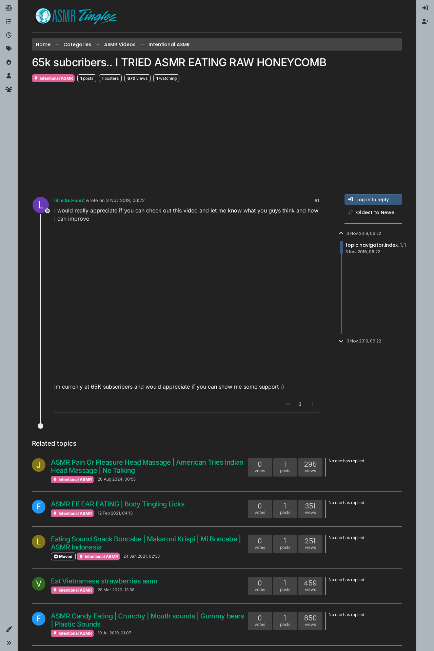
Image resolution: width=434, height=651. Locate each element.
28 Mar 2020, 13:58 (116, 589)
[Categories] (9, 21)
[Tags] (9, 48)
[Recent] (9, 35)
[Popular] (9, 62)
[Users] (9, 76)
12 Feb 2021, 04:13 (115, 513)
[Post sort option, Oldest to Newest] (373, 212)
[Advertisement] (217, 138)
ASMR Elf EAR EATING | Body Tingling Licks (118, 504)
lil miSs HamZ (69, 200)
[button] (9, 629)
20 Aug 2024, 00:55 (117, 479)
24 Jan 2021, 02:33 (141, 556)
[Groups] (9, 89)
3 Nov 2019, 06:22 (125, 200)
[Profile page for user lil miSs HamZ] (41, 205)
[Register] (425, 21)
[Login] (425, 8)
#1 (317, 200)
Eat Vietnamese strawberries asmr (104, 581)
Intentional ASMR (53, 78)
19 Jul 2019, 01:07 (114, 632)
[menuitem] (425, 8)
